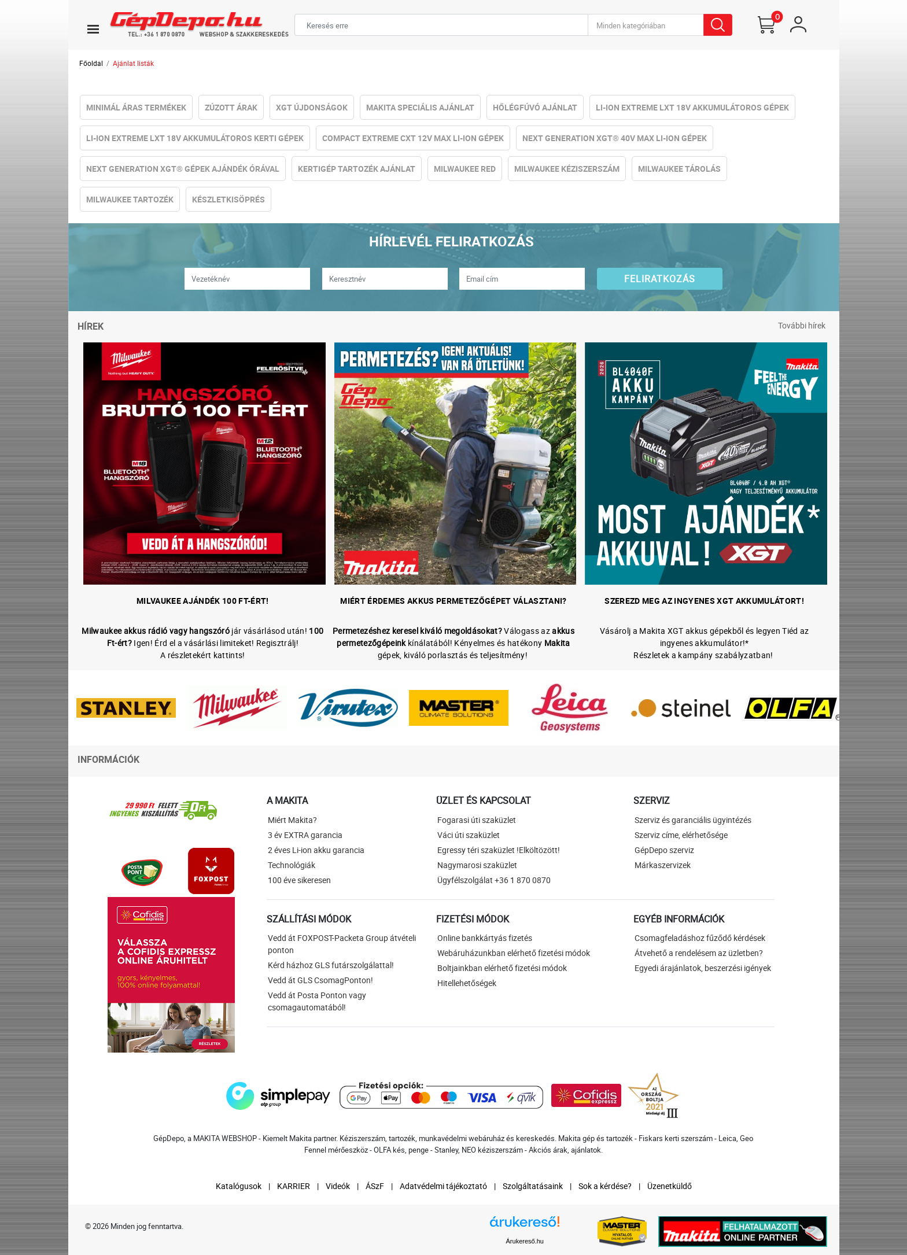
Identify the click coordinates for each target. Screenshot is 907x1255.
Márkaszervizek (663, 864)
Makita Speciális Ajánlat (420, 107)
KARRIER (293, 1185)
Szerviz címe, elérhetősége (681, 834)
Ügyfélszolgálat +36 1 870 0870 (494, 879)
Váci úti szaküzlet (468, 834)
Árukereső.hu (525, 1241)
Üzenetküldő (669, 1185)
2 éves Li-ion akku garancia (316, 849)
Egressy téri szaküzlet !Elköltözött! (498, 849)
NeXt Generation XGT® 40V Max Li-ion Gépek (614, 137)
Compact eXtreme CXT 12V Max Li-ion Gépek (413, 137)
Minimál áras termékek (136, 107)
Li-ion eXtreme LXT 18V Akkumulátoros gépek (692, 107)
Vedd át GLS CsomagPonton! (320, 980)
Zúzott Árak (231, 107)
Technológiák (291, 864)
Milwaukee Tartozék (130, 199)
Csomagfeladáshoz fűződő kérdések (700, 937)
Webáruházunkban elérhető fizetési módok (513, 952)
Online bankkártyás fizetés (484, 937)
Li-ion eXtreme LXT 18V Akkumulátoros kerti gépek (195, 137)
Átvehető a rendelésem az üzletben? (699, 952)
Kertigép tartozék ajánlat (356, 168)
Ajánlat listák (133, 63)
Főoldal (91, 63)
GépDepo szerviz (664, 849)
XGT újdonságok (312, 107)
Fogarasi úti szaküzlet (476, 819)
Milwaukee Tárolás (679, 168)
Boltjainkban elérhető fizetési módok (502, 967)
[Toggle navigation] (93, 28)
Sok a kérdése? (605, 1185)
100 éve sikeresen (299, 879)
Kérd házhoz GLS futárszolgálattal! (331, 964)
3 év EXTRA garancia (305, 834)
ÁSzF (375, 1185)
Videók (338, 1185)
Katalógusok (238, 1185)
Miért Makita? (292, 819)
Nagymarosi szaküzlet (477, 864)
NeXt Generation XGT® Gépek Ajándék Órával (182, 168)
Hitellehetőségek (466, 982)
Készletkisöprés (228, 199)
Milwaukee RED (465, 168)
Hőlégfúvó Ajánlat (535, 107)
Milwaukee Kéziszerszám (567, 168)
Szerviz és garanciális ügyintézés (693, 819)
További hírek (801, 325)
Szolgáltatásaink (533, 1185)
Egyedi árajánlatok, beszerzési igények (703, 967)
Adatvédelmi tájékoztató (443, 1185)
